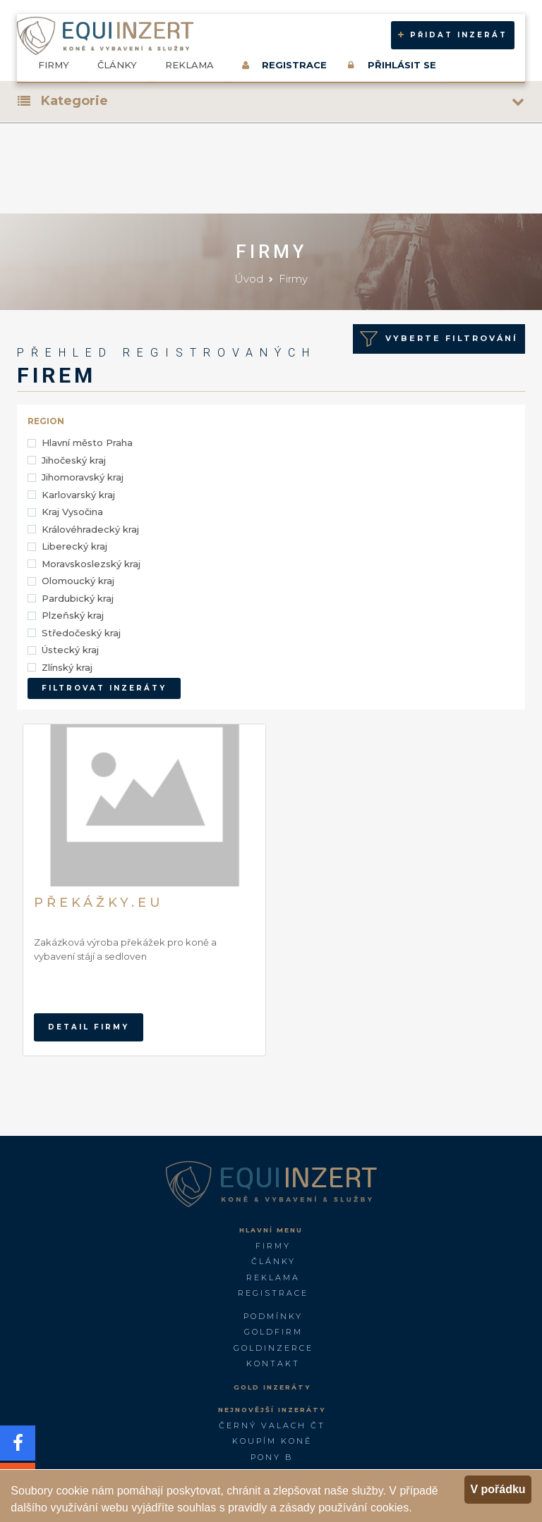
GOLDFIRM (273, 1332)
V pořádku (497, 1489)
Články (117, 64)
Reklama (189, 64)
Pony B (272, 1457)
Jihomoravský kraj (83, 477)
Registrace (273, 1293)
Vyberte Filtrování (439, 339)
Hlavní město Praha (87, 442)
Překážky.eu (99, 902)
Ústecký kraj (70, 649)
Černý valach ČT (272, 1425)
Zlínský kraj (67, 667)
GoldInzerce (273, 1348)
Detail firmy (88, 1027)
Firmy (53, 64)
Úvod (248, 278)
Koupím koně (272, 1441)
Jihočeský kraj (74, 460)
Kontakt (273, 1363)
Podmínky (273, 1316)
